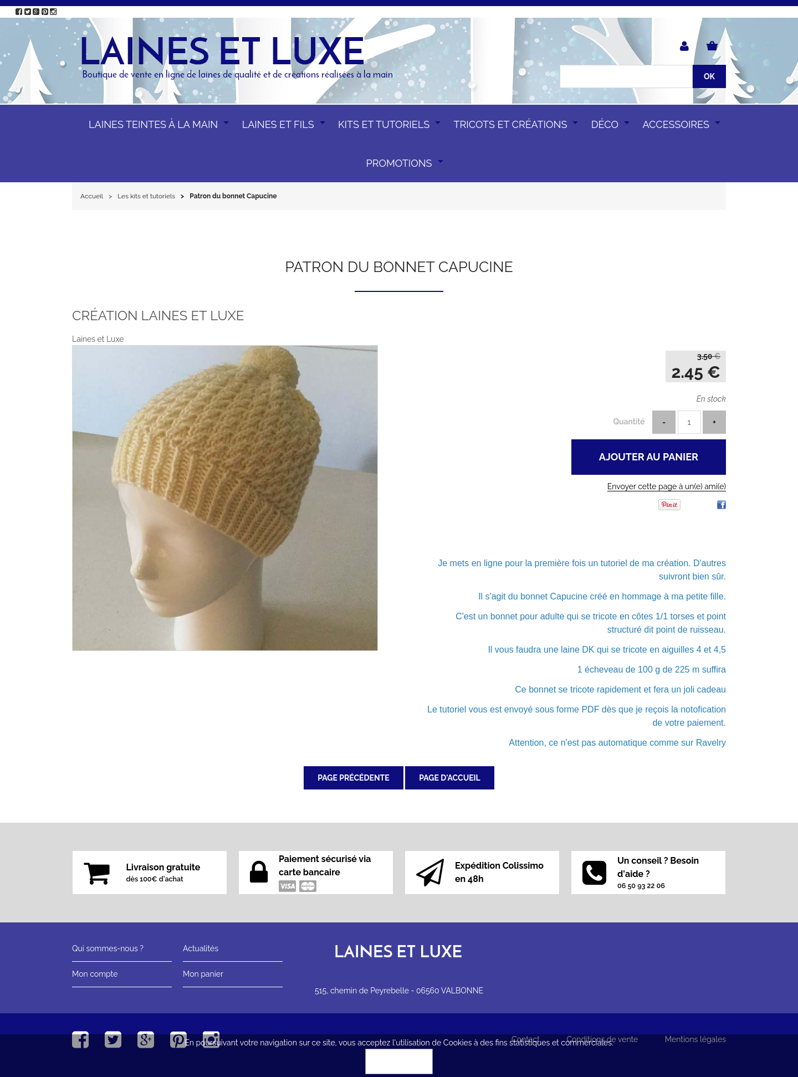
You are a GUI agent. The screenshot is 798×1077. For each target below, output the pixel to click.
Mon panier (203, 974)
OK (399, 1061)
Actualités (200, 948)
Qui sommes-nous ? (108, 948)
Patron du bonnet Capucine (399, 266)
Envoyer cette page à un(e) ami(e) (666, 486)
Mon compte (94, 974)
